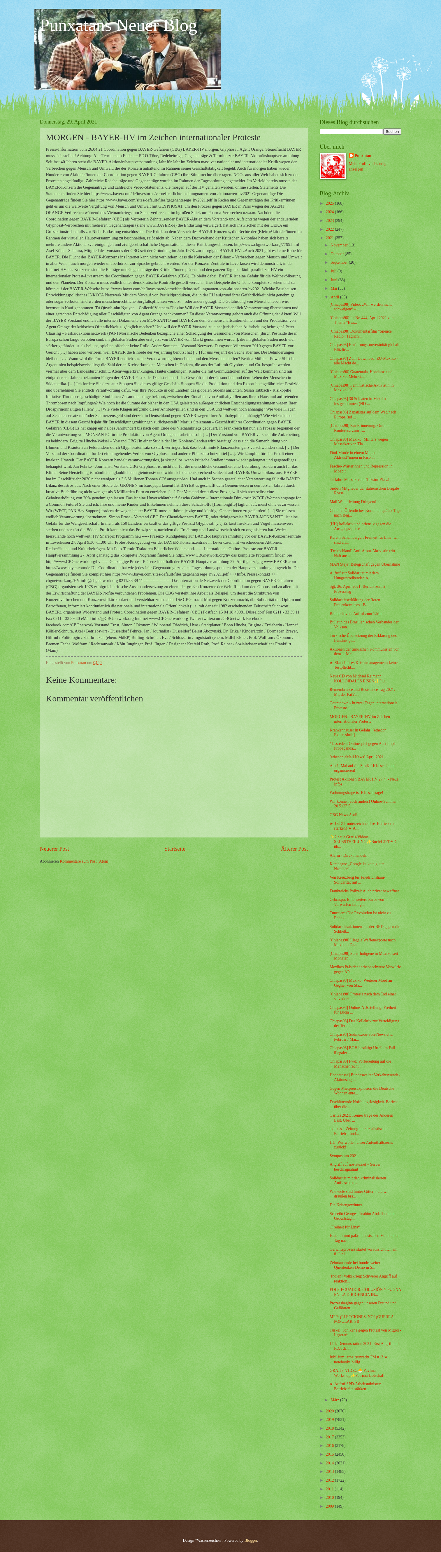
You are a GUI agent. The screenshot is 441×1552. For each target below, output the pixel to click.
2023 (330, 220)
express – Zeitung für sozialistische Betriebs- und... (358, 1131)
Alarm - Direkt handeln (348, 855)
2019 (330, 1419)
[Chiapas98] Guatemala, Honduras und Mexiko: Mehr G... (361, 374)
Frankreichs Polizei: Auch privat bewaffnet (364, 891)
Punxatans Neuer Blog (118, 25)
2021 (330, 238)
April (335, 297)
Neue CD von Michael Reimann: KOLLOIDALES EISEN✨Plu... (359, 678)
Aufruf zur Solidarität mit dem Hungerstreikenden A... (354, 575)
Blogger (251, 1540)
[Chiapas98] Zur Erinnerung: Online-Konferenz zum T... (360, 428)
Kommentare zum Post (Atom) (85, 861)
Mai (334, 288)
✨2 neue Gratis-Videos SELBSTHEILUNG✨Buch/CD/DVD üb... (363, 842)
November (340, 245)
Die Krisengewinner (346, 1205)
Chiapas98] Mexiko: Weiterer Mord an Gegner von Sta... (361, 983)
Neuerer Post (54, 849)
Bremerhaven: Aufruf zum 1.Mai (356, 613)
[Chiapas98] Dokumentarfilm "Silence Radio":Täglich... (361, 333)
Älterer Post (294, 849)
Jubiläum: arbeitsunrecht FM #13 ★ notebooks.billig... (359, 1359)
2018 (330, 1428)
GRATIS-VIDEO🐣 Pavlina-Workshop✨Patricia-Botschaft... (358, 1373)
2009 (330, 1506)
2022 (330, 229)
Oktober (338, 254)
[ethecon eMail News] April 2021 (357, 757)
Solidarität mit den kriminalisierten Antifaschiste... (358, 1180)
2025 (330, 203)
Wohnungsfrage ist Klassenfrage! (356, 792)
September (340, 262)
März (335, 1400)
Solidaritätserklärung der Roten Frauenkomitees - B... (355, 602)
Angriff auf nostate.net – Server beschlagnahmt (355, 1167)
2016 (330, 1445)
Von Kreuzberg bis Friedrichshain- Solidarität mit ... (357, 879)
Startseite (174, 849)
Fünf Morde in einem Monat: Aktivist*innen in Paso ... (353, 455)
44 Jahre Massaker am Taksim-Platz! (359, 479)
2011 (330, 1489)
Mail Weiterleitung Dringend (353, 502)
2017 (330, 1437)
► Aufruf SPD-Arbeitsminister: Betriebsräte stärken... (355, 1386)
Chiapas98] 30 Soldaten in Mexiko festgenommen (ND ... (358, 401)
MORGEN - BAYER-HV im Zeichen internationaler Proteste (360, 719)
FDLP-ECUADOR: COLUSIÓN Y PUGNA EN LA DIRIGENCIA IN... (365, 1292)
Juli (334, 271)
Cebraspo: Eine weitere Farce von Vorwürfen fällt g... (357, 902)
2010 (330, 1497)
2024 (330, 212)
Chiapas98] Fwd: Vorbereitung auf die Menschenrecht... (360, 1063)
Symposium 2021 (344, 1156)
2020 (330, 1411)
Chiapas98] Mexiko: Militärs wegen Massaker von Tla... (359, 441)
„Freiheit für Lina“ (345, 1227)
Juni (334, 280)
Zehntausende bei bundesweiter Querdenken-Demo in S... (355, 1265)
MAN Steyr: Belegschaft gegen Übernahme (365, 564)
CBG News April (343, 815)
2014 (330, 1463)
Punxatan (363, 156)
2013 (330, 1471)
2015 (330, 1454)
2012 (330, 1480)
